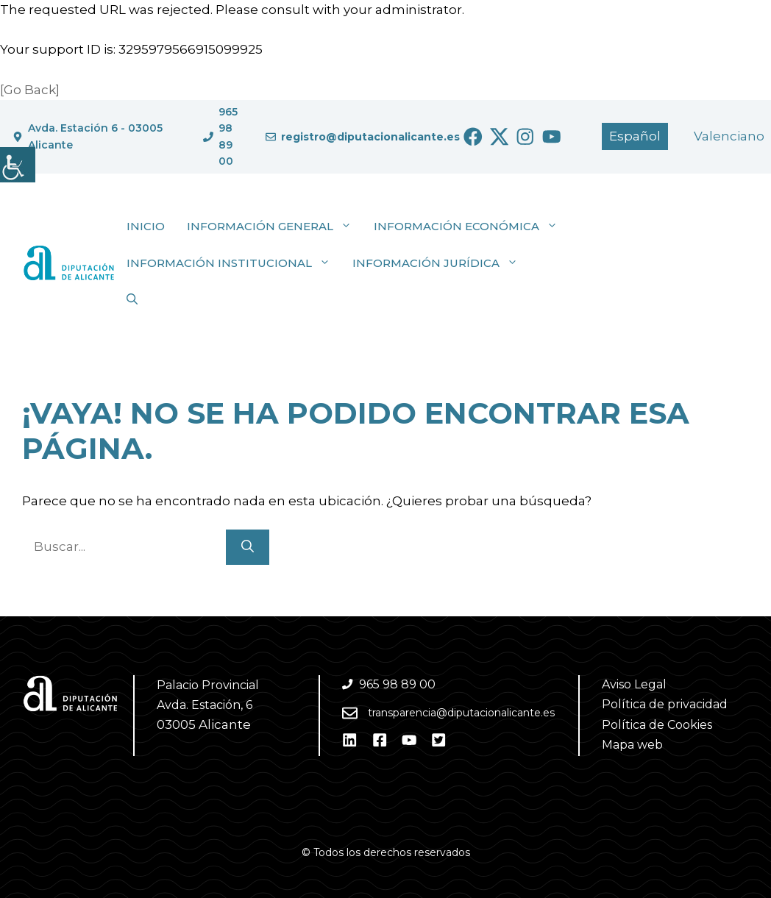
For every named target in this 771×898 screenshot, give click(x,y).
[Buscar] (247, 547)
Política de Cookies (657, 725)
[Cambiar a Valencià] (729, 136)
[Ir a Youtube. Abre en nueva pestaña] (552, 137)
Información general (275, 226)
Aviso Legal (634, 684)
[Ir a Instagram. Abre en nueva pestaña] (525, 137)
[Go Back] (30, 89)
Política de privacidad (665, 704)
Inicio (146, 226)
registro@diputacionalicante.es (370, 136)
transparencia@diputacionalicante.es (461, 712)
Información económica (471, 226)
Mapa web (632, 745)
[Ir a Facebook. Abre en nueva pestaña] (473, 137)
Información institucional (234, 263)
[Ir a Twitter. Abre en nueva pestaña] (499, 137)
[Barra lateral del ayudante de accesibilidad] (17, 164)
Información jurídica (440, 263)
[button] (132, 300)
